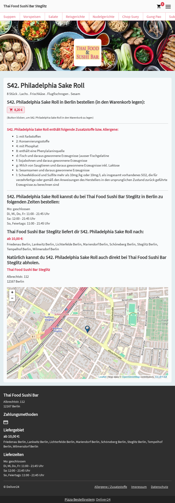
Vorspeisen (32, 16)
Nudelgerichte (103, 16)
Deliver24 (103, 499)
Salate (53, 16)
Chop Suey (130, 16)
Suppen (9, 16)
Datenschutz (159, 487)
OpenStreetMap (131, 376)
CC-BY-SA (161, 376)
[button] (167, 6)
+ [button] (12, 292)
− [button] (12, 298)
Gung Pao (154, 16)
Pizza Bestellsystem (79, 499)
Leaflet (102, 376)
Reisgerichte (75, 16)
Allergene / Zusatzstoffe (110, 487)
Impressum (139, 487)
